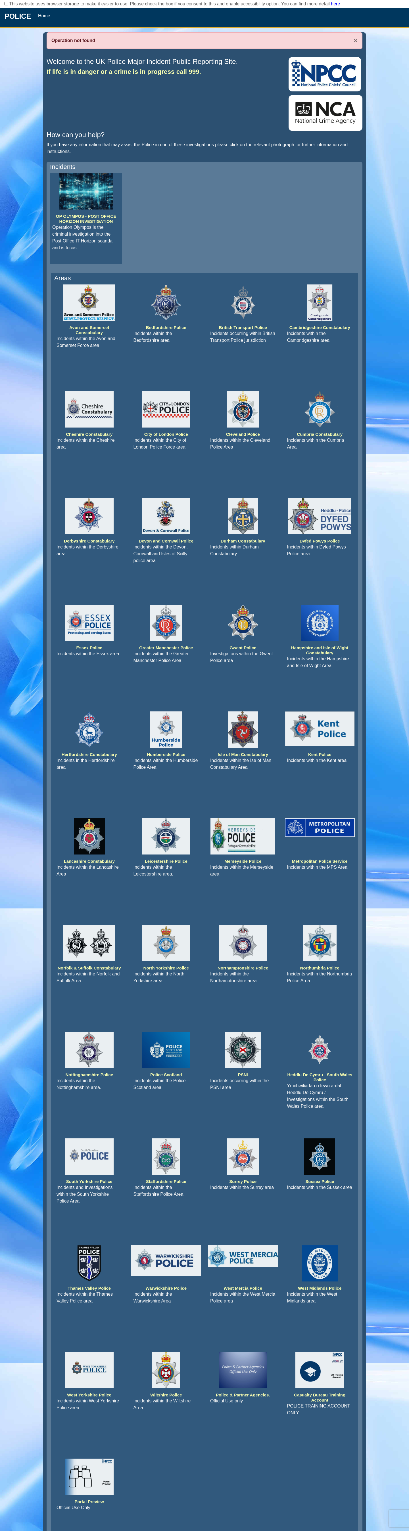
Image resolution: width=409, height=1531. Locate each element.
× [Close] (356, 40)
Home (44, 15)
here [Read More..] (335, 3)
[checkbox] (6, 3)
